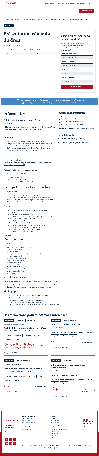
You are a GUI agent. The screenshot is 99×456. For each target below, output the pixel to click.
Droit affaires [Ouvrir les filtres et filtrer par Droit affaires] (9, 26)
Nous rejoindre (55, 420)
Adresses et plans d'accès (58, 425)
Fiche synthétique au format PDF (14, 165)
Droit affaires (63, 19)
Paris (82, 139)
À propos (53, 416)
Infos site (25, 445)
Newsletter (88, 445)
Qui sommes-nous (28, 416)
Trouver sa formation (13, 19)
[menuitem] (49, 3)
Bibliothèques (54, 431)
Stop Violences (55, 435)
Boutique (53, 427)
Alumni (24, 425)
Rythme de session (67, 62)
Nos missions (26, 420)
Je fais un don (26, 427)
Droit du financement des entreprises (23, 368)
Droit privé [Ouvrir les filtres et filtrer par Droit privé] (20, 320)
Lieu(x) (63, 70)
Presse (52, 418)
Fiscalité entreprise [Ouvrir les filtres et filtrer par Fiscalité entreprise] (70, 320)
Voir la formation (42, 347)
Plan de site (54, 438)
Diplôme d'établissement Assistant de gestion (22, 223)
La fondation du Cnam (29, 423)
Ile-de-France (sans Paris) (68, 139)
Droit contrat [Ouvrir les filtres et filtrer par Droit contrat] (31, 320)
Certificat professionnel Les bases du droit (21, 214)
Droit (46, 19)
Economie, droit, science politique (32, 19)
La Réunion (63, 143)
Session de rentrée (67, 78)
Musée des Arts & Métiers (58, 429)
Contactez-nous (86, 11)
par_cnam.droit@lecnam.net (75, 122)
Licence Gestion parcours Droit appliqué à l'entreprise (24, 219)
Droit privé (53, 19)
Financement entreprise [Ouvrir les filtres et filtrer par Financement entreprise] (13, 364)
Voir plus (8, 235)
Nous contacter (55, 423)
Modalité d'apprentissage (69, 53)
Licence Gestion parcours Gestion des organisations (24, 227)
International (54, 433)
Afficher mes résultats (77, 86)
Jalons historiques (28, 418)
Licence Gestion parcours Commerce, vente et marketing (26, 225)
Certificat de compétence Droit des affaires (26, 328)
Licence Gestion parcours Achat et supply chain (22, 231)
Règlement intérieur (36, 445)
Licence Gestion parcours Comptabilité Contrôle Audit (25, 229)
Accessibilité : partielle (75, 445)
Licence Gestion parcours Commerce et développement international (30, 216)
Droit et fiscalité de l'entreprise (66, 324)
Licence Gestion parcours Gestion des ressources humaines (26, 221)
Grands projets (27, 429)
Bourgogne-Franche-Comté (79, 143)
